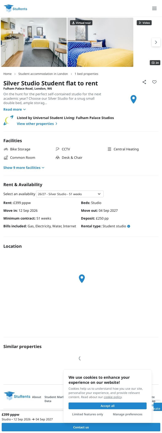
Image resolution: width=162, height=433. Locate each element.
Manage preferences (127, 414)
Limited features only (87, 414)
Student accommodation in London (43, 74)
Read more (15, 109)
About (36, 397)
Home (7, 74)
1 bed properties (86, 74)
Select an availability (19, 194)
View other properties (38, 123)
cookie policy (113, 397)
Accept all (108, 406)
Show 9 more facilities (24, 167)
